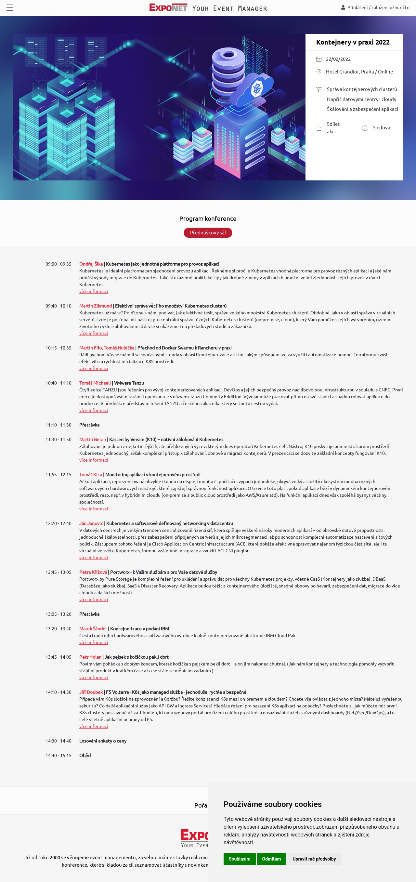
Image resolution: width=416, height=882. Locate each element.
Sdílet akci (328, 127)
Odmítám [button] (271, 859)
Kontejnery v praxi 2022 (353, 42)
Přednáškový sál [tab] (208, 232)
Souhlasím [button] (240, 859)
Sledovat (377, 128)
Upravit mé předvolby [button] (314, 859)
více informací (93, 291)
